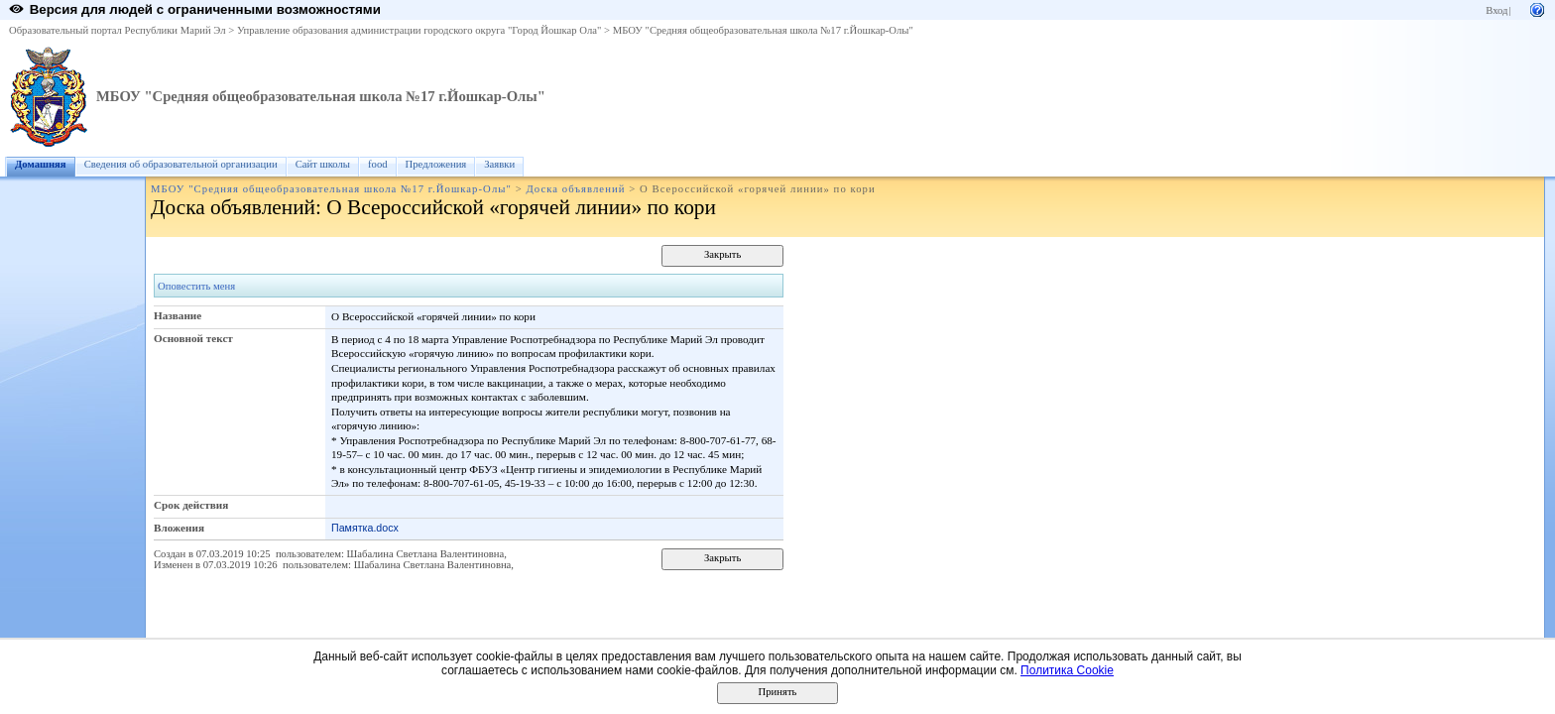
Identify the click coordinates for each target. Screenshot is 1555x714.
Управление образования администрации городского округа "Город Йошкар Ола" (419, 30)
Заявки (499, 164)
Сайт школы (323, 164)
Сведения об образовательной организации (181, 164)
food (378, 164)
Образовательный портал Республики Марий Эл (117, 30)
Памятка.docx (365, 528)
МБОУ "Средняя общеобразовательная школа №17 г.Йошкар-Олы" (763, 30)
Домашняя (40, 164)
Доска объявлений (575, 188)
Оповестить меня (196, 286)
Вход (1496, 10)
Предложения (436, 164)
